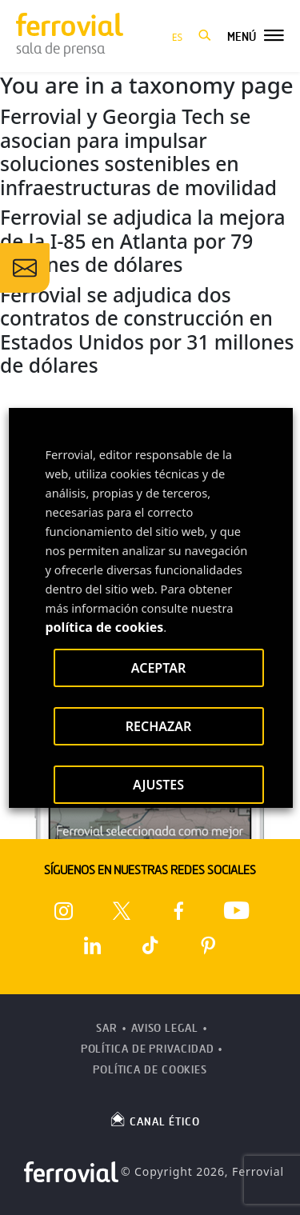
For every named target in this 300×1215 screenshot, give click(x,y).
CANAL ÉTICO (154, 1119)
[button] (204, 36)
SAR (107, 1028)
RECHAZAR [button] (158, 726)
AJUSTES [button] (157, 784)
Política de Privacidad (147, 1049)
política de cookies (104, 627)
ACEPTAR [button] (157, 668)
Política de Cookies (150, 1070)
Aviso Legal (164, 1028)
